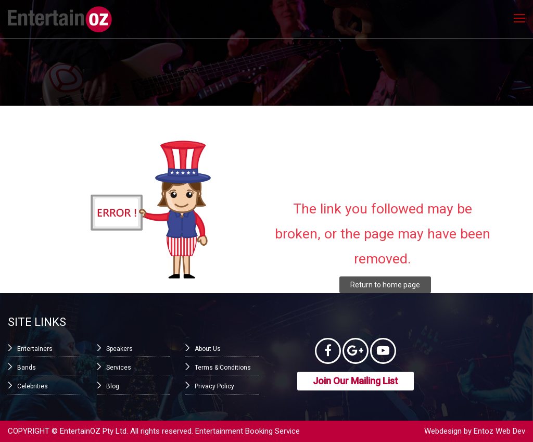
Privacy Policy (214, 386)
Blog (112, 386)
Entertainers (35, 348)
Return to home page (385, 285)
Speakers (119, 348)
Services (118, 367)
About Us (208, 348)
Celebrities (32, 386)
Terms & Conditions (223, 367)
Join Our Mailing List (355, 380)
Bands (26, 367)
